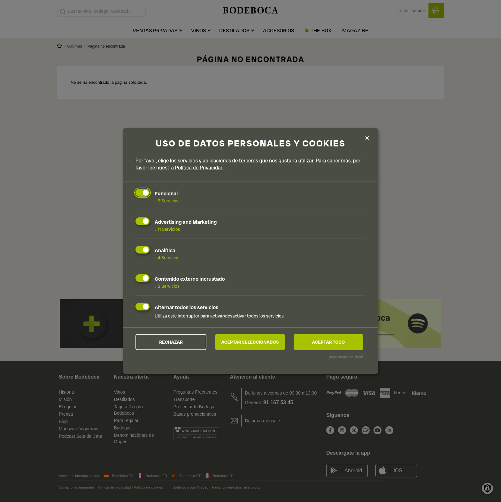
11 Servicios (167, 229)
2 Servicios (167, 286)
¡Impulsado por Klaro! (346, 357)
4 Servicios (167, 258)
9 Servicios (167, 201)
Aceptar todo (328, 342)
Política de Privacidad (199, 167)
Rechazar (171, 342)
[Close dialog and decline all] (367, 138)
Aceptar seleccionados (250, 342)
